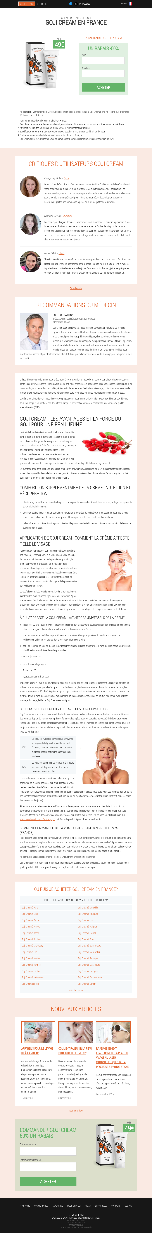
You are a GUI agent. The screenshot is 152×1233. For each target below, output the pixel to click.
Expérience (57, 1205)
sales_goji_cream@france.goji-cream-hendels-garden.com (76, 1218)
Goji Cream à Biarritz (87, 932)
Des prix (128, 1205)
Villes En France (76, 990)
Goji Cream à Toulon (31, 971)
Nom (84, 55)
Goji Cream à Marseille (88, 907)
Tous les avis (76, 288)
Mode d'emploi (74, 1205)
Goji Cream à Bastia (30, 932)
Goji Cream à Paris (30, 907)
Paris (61, 253)
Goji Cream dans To (30, 983)
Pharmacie (25, 1205)
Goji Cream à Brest (86, 939)
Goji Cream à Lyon (86, 920)
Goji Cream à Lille (29, 951)
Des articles (101, 1205)
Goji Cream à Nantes (31, 958)
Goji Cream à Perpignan (88, 958)
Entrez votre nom (28, 1144)
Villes (88, 1205)
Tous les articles (76, 1110)
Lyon (66, 178)
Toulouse (67, 215)
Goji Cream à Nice (30, 913)
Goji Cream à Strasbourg (89, 964)
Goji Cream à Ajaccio (31, 926)
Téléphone (86, 68)
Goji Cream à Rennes (31, 964)
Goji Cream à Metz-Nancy (33, 977)
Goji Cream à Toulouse (88, 913)
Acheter (103, 87)
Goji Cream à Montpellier (89, 951)
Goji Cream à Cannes (31, 920)
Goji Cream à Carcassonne (90, 977)
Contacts (115, 1205)
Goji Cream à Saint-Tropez (89, 945)
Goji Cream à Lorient (87, 983)
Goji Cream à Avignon (87, 926)
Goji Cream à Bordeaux (32, 939)
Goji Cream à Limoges (88, 971)
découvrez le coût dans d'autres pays (37, 819)
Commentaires (41, 1205)
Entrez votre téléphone (30, 1160)
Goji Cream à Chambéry (32, 945)
